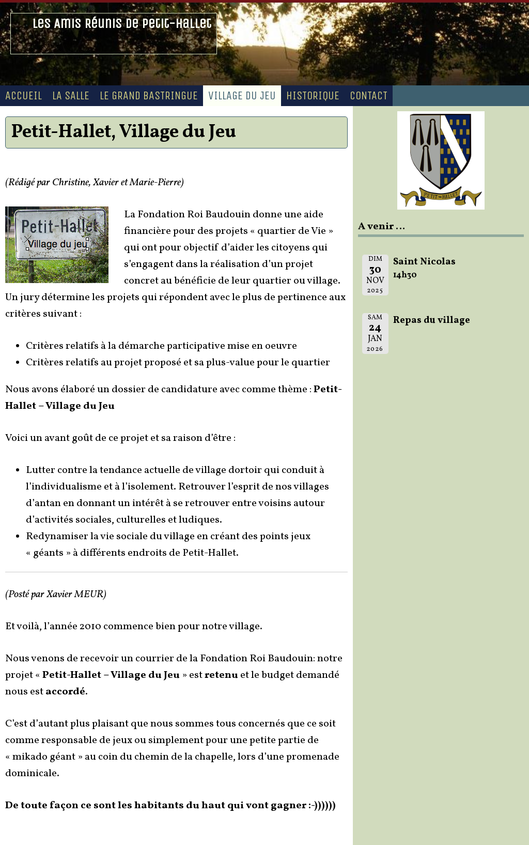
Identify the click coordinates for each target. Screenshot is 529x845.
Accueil (23, 95)
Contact (368, 95)
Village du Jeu (242, 95)
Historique (312, 95)
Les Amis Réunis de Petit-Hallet (121, 24)
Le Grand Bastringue (149, 95)
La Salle (70, 95)
